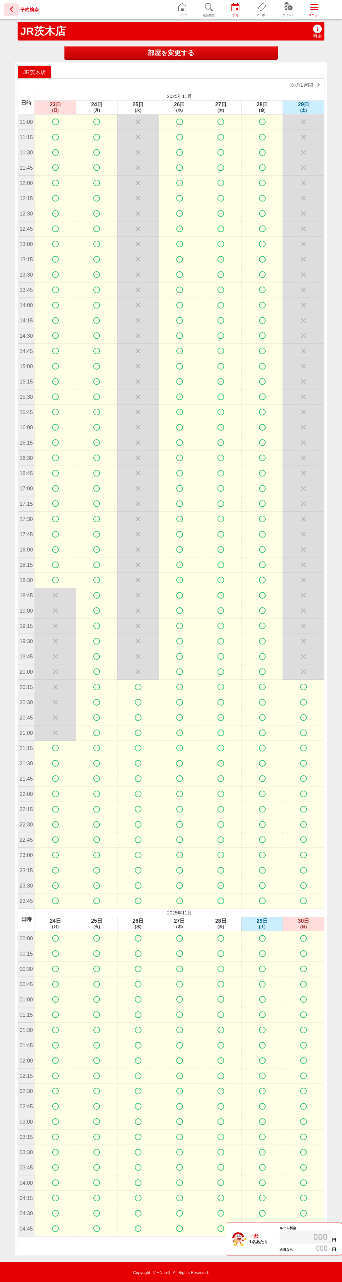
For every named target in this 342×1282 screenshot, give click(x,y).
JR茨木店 (43, 31)
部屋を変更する (171, 52)
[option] (35, 72)
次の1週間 (306, 85)
